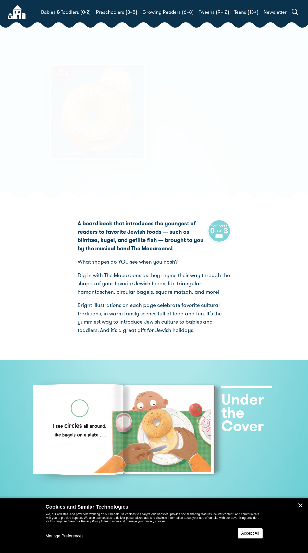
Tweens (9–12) (214, 12)
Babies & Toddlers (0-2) (66, 12)
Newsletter (275, 12)
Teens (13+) (246, 12)
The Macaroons (193, 131)
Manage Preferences (65, 536)
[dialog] (154, 525)
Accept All (250, 533)
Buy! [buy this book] (170, 155)
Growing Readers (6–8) (168, 12)
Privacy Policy (90, 521)
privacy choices (154, 521)
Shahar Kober (174, 137)
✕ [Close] (300, 505)
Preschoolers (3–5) (116, 12)
